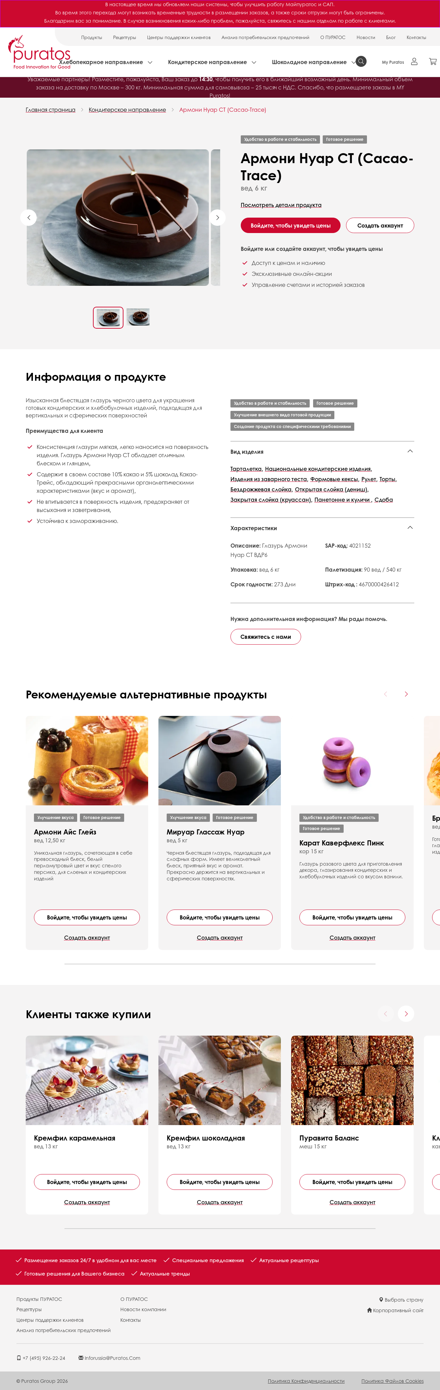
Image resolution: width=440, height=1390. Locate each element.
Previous (28, 217)
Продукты (91, 37)
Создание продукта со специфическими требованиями (292, 426)
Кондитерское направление (207, 62)
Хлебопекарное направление (101, 62)
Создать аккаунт (380, 225)
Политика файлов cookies (392, 1380)
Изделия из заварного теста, (269, 479)
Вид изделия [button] (246, 451)
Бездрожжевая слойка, (261, 489)
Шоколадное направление (309, 62)
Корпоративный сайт (395, 1310)
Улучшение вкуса (55, 817)
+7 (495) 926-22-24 (40, 1357)
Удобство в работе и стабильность (280, 139)
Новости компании (143, 1309)
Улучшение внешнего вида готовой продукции (282, 415)
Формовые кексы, (334, 479)
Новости (366, 37)
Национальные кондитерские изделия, (318, 469)
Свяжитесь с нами (265, 637)
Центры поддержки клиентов (179, 37)
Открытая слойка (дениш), (332, 489)
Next (217, 217)
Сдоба (383, 499)
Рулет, (369, 479)
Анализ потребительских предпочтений (265, 37)
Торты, (388, 479)
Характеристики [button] (253, 528)
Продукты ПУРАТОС (39, 1298)
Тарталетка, (246, 469)
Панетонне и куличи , (343, 499)
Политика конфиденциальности (306, 1380)
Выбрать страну (401, 1299)
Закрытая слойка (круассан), (271, 499)
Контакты (416, 37)
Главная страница (50, 109)
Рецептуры (124, 37)
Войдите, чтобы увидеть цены (291, 225)
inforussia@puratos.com (109, 1357)
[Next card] (406, 694)
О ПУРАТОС (333, 37)
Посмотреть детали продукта (281, 205)
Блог (391, 37)
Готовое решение (345, 139)
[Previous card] (386, 694)
